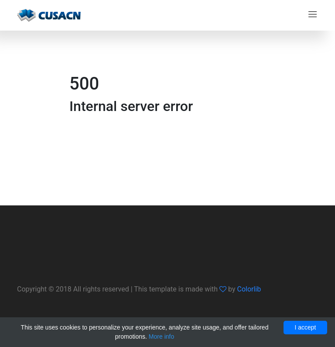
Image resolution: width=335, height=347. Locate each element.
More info (161, 336)
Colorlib (249, 289)
